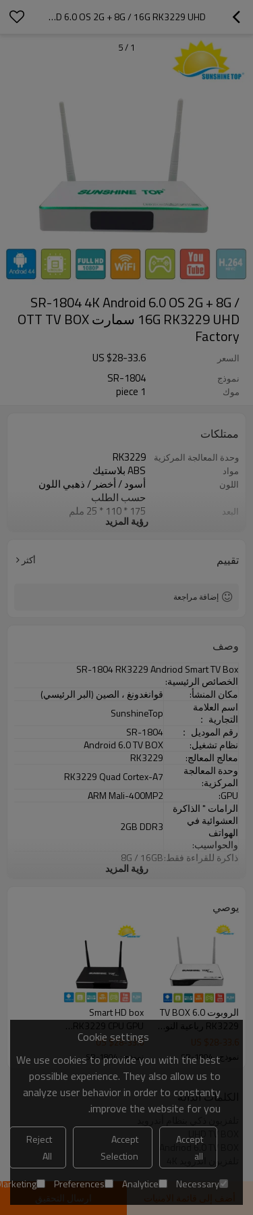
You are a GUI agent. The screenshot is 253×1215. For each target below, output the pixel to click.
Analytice (144, 1184)
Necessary (202, 1184)
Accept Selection (119, 1147)
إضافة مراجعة (196, 596)
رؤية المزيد (126, 521)
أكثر (29, 560)
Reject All (39, 1147)
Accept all (189, 1147)
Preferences (83, 1184)
